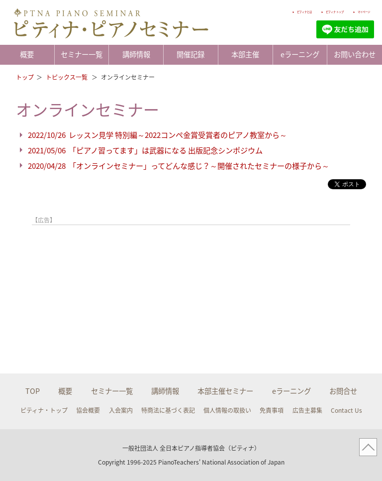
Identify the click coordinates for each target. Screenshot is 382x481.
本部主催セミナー (225, 390)
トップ (25, 77)
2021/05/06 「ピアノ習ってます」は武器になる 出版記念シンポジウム (145, 150)
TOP (32, 390)
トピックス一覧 (67, 77)
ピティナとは (253, 10)
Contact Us (346, 410)
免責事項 (272, 410)
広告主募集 (307, 410)
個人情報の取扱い (227, 410)
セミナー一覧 (81, 54)
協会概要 (88, 410)
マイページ (356, 10)
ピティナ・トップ (44, 410)
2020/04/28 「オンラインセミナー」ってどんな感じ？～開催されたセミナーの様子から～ (178, 165)
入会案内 (121, 410)
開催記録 (190, 54)
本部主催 (245, 54)
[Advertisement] (148, 254)
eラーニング (300, 54)
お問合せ (343, 390)
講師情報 (136, 54)
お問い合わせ (355, 54)
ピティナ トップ (305, 10)
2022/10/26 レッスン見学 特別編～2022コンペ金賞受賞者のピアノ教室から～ (157, 134)
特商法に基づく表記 (168, 410)
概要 (27, 54)
